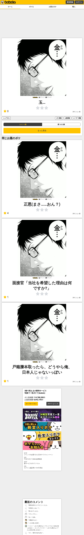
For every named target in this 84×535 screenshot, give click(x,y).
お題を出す (52, 7)
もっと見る (42, 131)
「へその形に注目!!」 (32, 523)
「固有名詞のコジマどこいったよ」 (36, 505)
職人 (73, 7)
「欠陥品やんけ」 (31, 520)
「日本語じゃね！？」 (32, 508)
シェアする (6, 118)
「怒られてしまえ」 (32, 511)
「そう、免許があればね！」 (34, 533)
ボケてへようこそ (53, 403)
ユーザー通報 (77, 118)
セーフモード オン (31, 403)
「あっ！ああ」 (31, 517)
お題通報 (67, 118)
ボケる (31, 7)
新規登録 (70, 2)
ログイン (79, 2)
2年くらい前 (76, 112)
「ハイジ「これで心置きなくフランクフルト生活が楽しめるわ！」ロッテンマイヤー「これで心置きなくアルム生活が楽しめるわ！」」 (42, 528)
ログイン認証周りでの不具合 (42, 467)
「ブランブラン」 (31, 514)
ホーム (10, 7)
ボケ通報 (59, 118)
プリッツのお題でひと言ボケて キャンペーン (42, 453)
